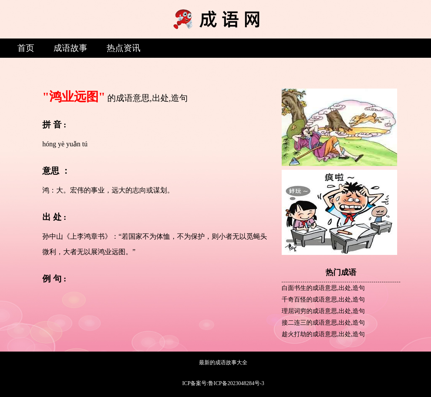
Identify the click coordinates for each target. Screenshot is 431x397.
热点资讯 (123, 48)
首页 (25, 48)
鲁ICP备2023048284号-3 (236, 383)
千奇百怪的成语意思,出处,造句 (323, 299)
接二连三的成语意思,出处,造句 (323, 322)
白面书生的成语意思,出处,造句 (323, 288)
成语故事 (70, 48)
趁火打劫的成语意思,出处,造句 (323, 334)
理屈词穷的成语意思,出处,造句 (323, 311)
